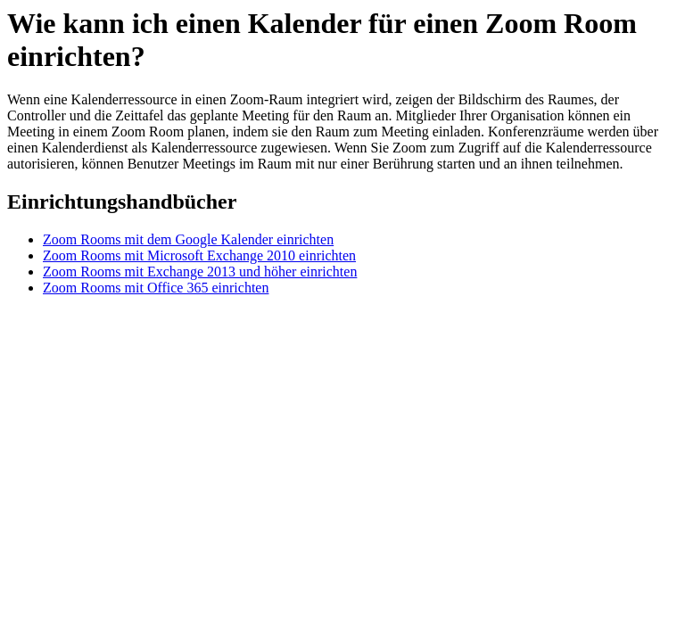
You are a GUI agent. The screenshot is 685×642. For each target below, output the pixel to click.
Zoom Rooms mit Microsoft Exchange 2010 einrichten (199, 255)
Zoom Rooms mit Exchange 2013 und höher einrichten (200, 271)
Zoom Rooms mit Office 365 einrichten (155, 287)
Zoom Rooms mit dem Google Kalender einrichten (188, 239)
